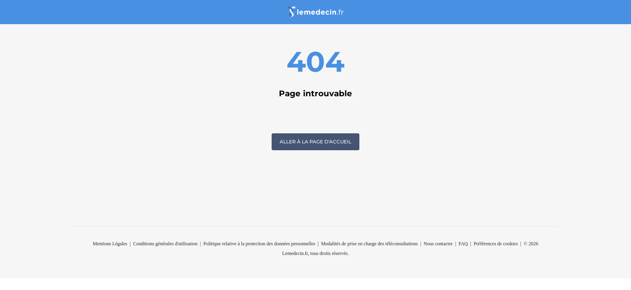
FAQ (463, 243)
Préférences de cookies (496, 243)
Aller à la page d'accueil (315, 142)
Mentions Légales (110, 243)
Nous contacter (438, 243)
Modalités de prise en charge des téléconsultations (369, 243)
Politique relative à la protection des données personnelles (259, 243)
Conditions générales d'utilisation (165, 243)
